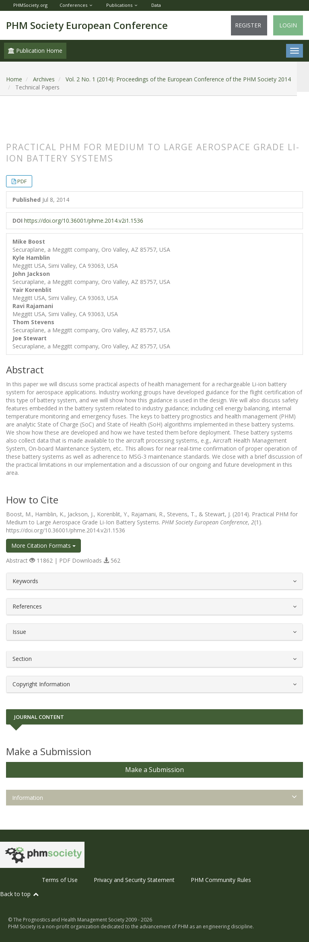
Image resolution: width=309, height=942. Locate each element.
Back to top (19, 894)
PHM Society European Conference (87, 25)
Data (156, 5)
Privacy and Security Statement (134, 880)
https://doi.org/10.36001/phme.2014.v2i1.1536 (83, 220)
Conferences (73, 5)
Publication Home (35, 50)
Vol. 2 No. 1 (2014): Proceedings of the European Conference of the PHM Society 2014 (178, 79)
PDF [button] (22, 181)
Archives (44, 79)
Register (248, 25)
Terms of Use (60, 880)
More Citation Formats (43, 545)
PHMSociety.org (30, 5)
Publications (119, 5)
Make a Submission (154, 769)
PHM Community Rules (221, 880)
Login (288, 25)
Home (14, 79)
